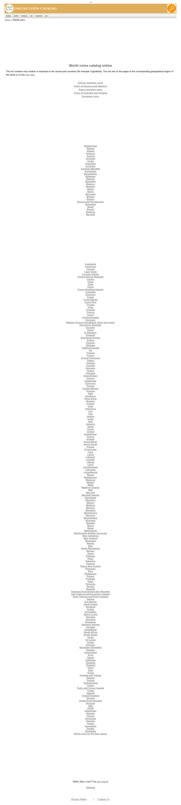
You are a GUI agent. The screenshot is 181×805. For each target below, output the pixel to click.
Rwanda (90, 589)
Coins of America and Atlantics (90, 86)
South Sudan (91, 635)
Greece (90, 378)
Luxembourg (90, 472)
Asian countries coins (90, 89)
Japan (90, 426)
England (90, 335)
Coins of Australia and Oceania (90, 93)
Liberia (90, 462)
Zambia (90, 729)
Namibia (90, 523)
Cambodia (90, 264)
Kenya (90, 437)
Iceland (90, 404)
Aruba (90, 161)
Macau (90, 475)
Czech (90, 315)
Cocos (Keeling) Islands (90, 289)
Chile (90, 284)
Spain (90, 637)
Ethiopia (90, 345)
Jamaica (90, 424)
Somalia (90, 627)
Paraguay (90, 569)
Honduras (90, 396)
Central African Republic (90, 277)
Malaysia (90, 480)
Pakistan (90, 556)
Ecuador (90, 327)
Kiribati (90, 439)
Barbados (90, 181)
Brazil (90, 207)
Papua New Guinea (90, 566)
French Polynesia (90, 358)
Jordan (90, 432)
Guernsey (90, 383)
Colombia (90, 292)
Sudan (90, 642)
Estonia (90, 343)
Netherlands (90, 531)
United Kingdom (90, 696)
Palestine (90, 561)
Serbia (90, 609)
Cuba (90, 307)
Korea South (90, 444)
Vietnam (90, 721)
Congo (90, 297)
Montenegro (90, 513)
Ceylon (90, 279)
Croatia (90, 305)
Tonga (90, 673)
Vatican (90, 716)
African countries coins (90, 83)
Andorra (90, 153)
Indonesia (90, 409)
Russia (90, 586)
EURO (16, 16)
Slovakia (90, 617)
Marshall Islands (90, 495)
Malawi (90, 482)
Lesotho (90, 459)
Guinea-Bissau (90, 388)
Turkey (90, 685)
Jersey (90, 429)
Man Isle (90, 492)
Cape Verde (90, 272)
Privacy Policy (79, 799)
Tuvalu (90, 690)
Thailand (90, 665)
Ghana (90, 371)
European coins (90, 96)
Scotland (90, 607)
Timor (90, 668)
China (90, 287)
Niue (90, 546)
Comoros (90, 294)
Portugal (90, 579)
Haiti (90, 393)
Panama (90, 564)
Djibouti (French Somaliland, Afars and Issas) (90, 322)
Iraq (90, 414)
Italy (90, 421)
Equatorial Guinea (90, 338)
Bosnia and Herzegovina (90, 202)
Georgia (90, 366)
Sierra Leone (90, 614)
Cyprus (90, 312)
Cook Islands (90, 300)
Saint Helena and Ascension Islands (90, 594)
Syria (90, 655)
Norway (90, 551)
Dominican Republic (90, 325)
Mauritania (90, 498)
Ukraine (90, 698)
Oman (90, 553)
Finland (91, 353)
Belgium (90, 186)
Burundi (90, 214)
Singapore (90, 622)
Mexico (90, 503)
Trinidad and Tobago (90, 675)
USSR (90, 708)
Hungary (90, 401)
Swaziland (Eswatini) (90, 647)
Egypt (90, 330)
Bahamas (90, 176)
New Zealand (90, 538)
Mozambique (90, 518)
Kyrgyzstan (90, 449)
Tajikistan (90, 660)
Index (8, 20)
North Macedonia (90, 548)
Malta (90, 485)
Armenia (90, 159)
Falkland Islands (90, 348)
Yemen (90, 723)
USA (90, 706)
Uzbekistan (90, 711)
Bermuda (90, 194)
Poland (90, 576)
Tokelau (90, 678)
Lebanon (90, 457)
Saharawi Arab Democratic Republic (90, 591)
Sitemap (90, 787)
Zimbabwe (90, 731)
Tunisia (90, 680)
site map (30, 75)
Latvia (90, 454)
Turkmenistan (90, 683)
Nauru (90, 525)
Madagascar (90, 477)
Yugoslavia (90, 726)
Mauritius (90, 500)
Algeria (90, 151)
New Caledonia (90, 536)
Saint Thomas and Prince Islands (90, 597)
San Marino (90, 602)
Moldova (90, 505)
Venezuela (90, 718)
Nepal (90, 528)
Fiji (90, 350)
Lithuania (90, 470)
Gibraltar (90, 373)
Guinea (90, 386)
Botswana (90, 204)
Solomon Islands (90, 624)
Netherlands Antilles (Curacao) (90, 533)
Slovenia (90, 619)
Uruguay (90, 703)
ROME (8, 16)
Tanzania (90, 663)
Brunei (90, 209)
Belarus (90, 184)
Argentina (90, 164)
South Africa (90, 632)
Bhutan (90, 197)
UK (46, 16)
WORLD (24, 16)
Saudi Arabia (90, 604)
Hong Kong (90, 399)
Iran (90, 411)
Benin (90, 192)
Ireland (90, 416)
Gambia (90, 363)
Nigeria (90, 543)
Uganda (90, 693)
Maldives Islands (90, 487)
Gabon (90, 360)
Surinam (90, 645)
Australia (90, 166)
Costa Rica (90, 302)
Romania (90, 584)
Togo (90, 670)
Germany (90, 368)
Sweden (90, 650)
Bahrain (90, 179)
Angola (90, 156)
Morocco (90, 515)
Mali (90, 490)
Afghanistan (90, 146)
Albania (90, 148)
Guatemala (90, 381)
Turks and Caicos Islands (90, 688)
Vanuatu (90, 713)
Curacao (90, 310)
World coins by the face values (90, 734)
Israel (90, 419)
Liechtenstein (90, 467)
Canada (38, 16)
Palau (91, 558)
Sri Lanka (90, 640)
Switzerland (90, 652)
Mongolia (90, 510)
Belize (90, 189)
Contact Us (104, 799)
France (90, 355)
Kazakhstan (90, 434)
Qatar (90, 581)
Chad (90, 282)
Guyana (90, 391)
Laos (90, 452)
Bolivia (90, 199)
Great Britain (90, 376)
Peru (90, 571)
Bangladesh (90, 174)
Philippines (90, 574)
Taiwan (90, 657)
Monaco (90, 508)
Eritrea (90, 340)
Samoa (90, 599)
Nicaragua (90, 541)
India (90, 406)
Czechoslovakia (90, 317)
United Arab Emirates (90, 701)
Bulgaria (90, 212)
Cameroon (90, 267)
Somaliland (90, 630)
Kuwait (90, 447)
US (31, 16)
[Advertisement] (90, 41)
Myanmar (90, 520)
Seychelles (90, 612)
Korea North (90, 442)
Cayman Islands (90, 274)
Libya (90, 465)
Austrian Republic (90, 169)
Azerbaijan (90, 171)
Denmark (90, 320)
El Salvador (90, 333)
